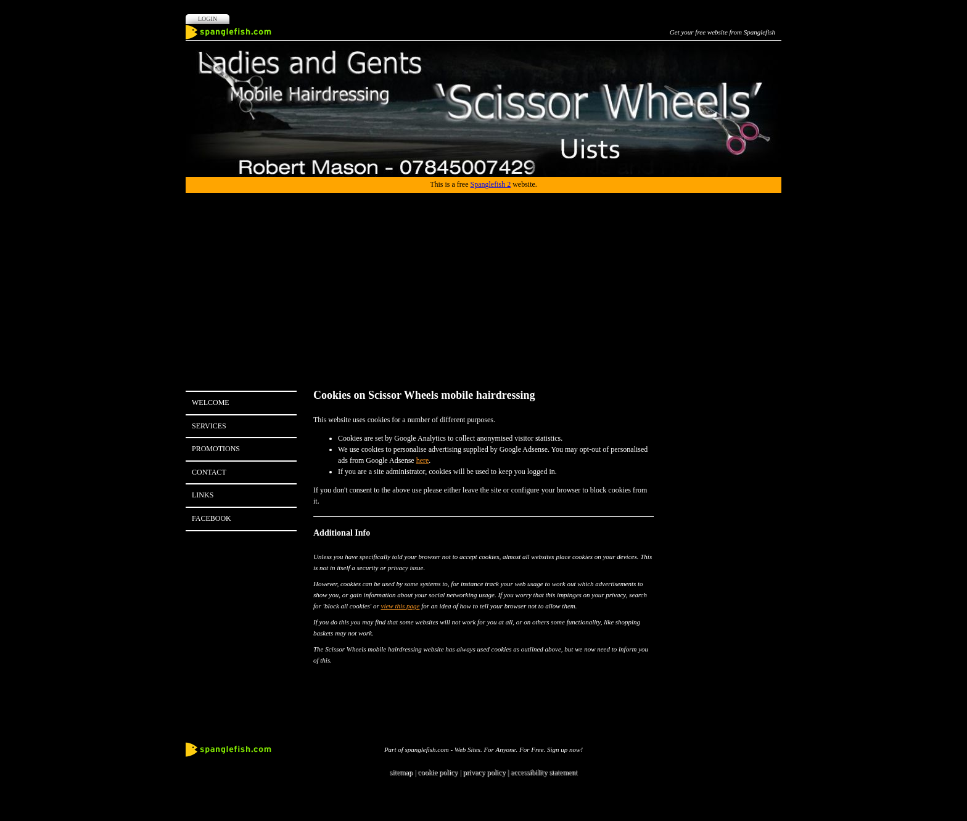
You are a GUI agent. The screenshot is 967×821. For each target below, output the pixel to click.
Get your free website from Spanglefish (722, 32)
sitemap (401, 772)
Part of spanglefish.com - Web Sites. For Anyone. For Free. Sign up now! (483, 749)
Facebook (211, 518)
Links (202, 495)
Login (207, 18)
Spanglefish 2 (490, 184)
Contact (209, 472)
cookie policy (438, 772)
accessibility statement (544, 772)
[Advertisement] (483, 285)
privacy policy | (487, 772)
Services (209, 426)
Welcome (210, 402)
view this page (400, 606)
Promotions (216, 448)
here (422, 460)
